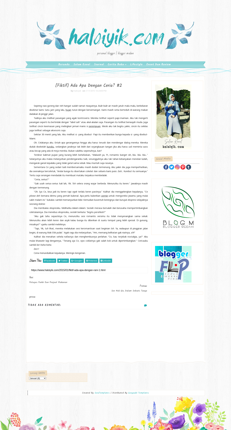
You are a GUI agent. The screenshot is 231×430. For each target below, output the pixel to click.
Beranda (64, 66)
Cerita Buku (116, 66)
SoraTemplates (102, 383)
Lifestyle (136, 66)
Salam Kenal (81, 66)
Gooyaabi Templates (138, 383)
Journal (99, 66)
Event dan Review (158, 66)
